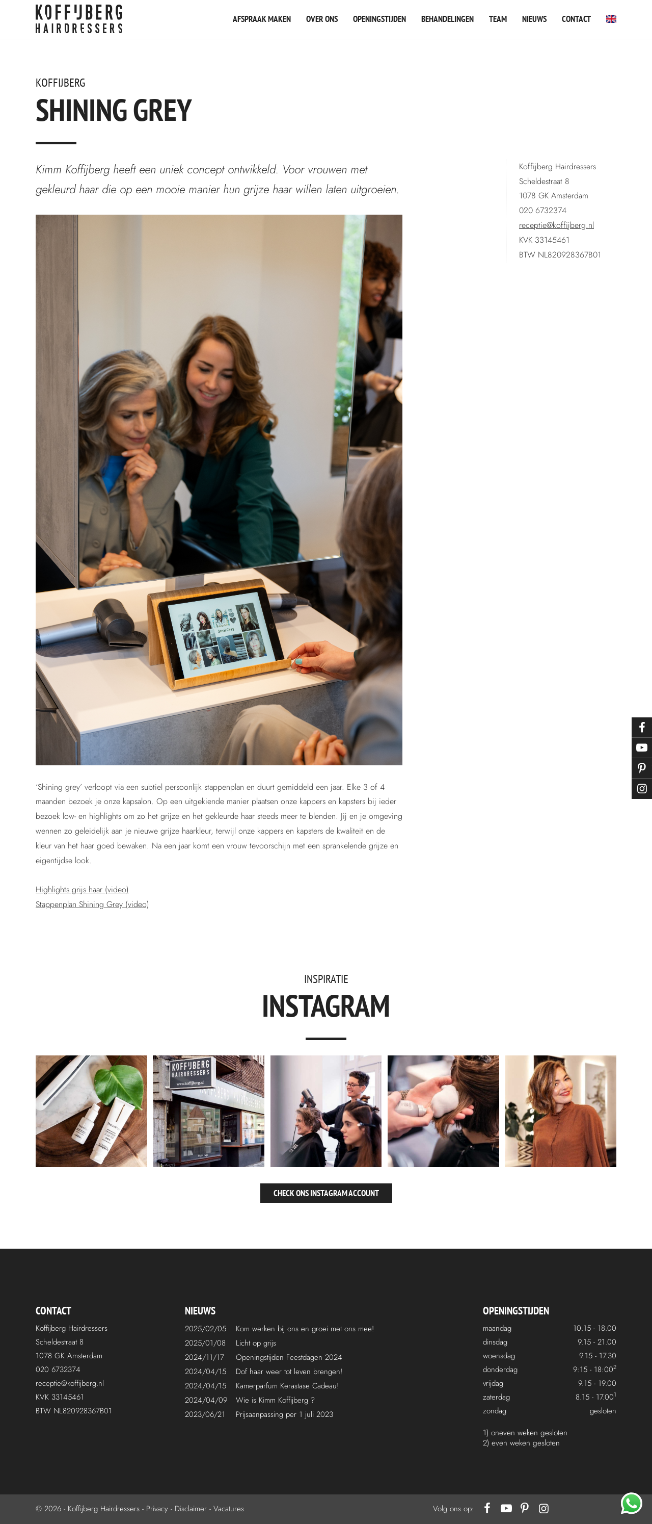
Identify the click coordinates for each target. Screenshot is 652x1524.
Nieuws (534, 18)
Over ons (322, 18)
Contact (576, 18)
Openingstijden (379, 18)
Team (498, 18)
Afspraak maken (262, 18)
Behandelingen (447, 18)
